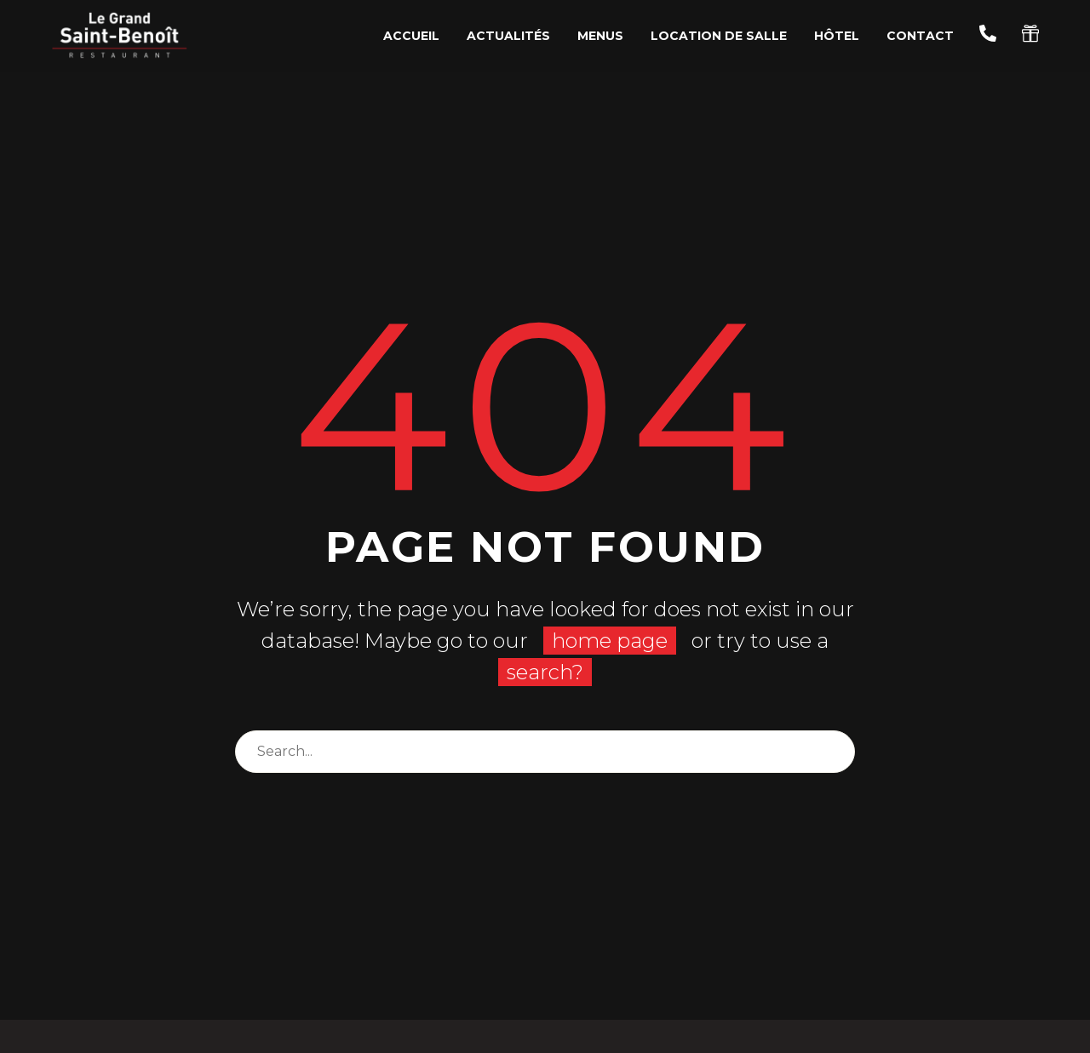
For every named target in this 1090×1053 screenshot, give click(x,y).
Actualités (508, 35)
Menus (600, 35)
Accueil (411, 35)
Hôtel (836, 35)
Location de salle (719, 35)
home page (610, 640)
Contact (920, 35)
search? (545, 672)
